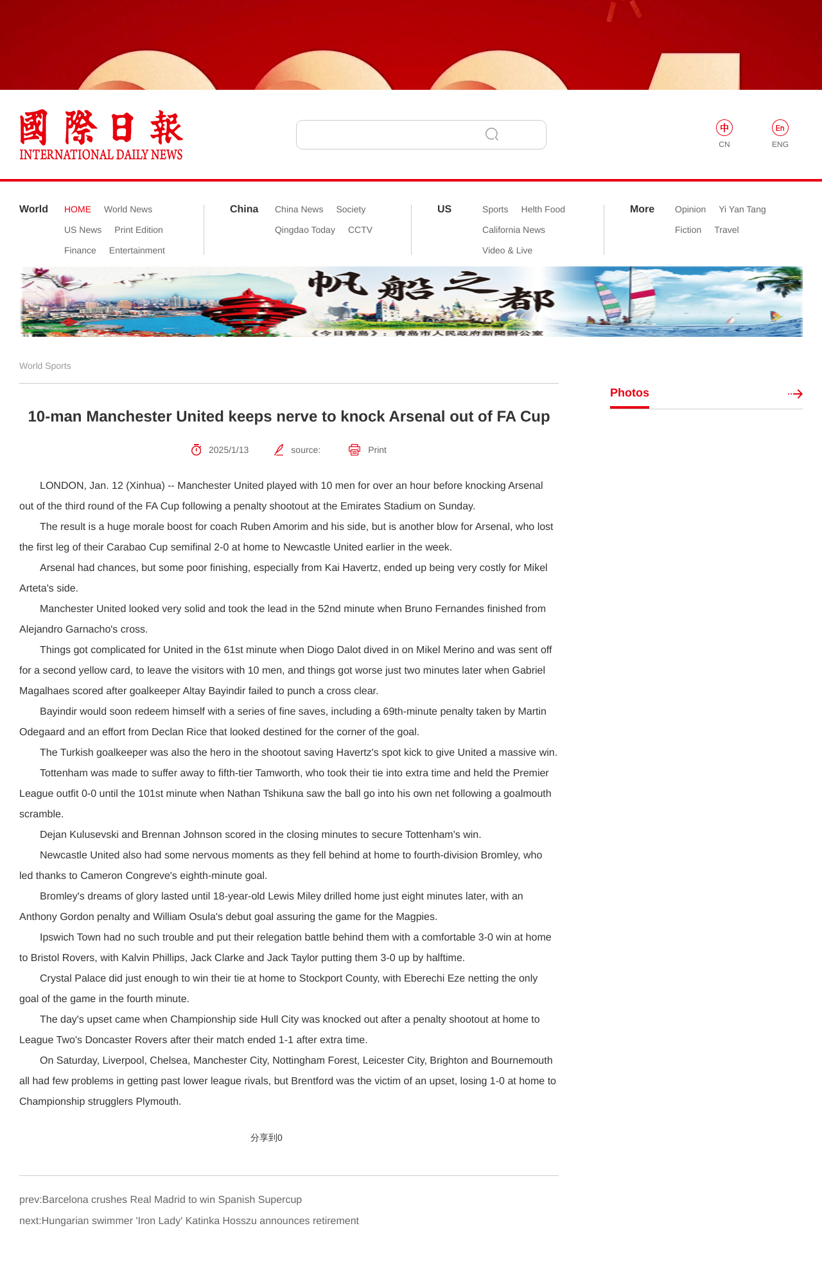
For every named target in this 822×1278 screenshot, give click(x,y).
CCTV (360, 229)
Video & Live (507, 250)
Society (350, 209)
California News (513, 229)
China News (299, 209)
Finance (80, 250)
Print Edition (138, 229)
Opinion (690, 209)
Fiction (688, 229)
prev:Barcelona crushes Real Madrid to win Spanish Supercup (160, 1200)
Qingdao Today (305, 229)
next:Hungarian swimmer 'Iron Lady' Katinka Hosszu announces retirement (189, 1221)
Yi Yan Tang (742, 209)
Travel (726, 229)
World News (128, 209)
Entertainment (137, 250)
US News (82, 229)
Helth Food (543, 209)
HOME (77, 209)
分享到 (263, 1137)
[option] (411, 301)
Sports (495, 209)
